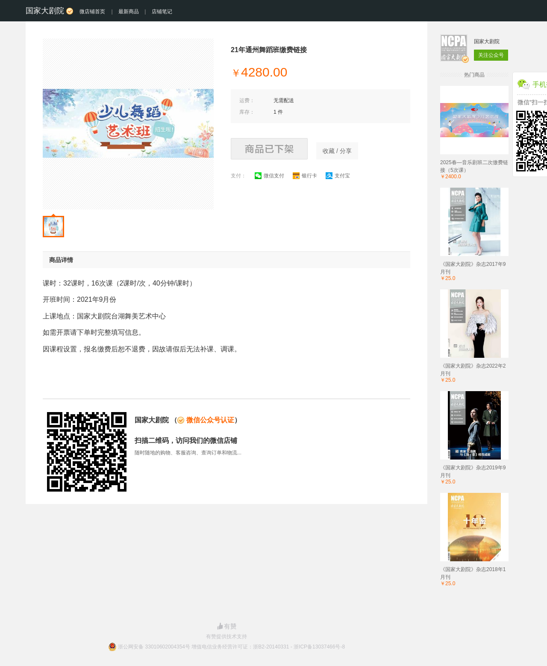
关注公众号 (491, 55)
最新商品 (128, 12)
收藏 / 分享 (337, 150)
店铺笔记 (162, 12)
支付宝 (338, 175)
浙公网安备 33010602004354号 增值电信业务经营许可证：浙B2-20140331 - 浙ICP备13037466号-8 (231, 647)
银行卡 (305, 175)
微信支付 (269, 175)
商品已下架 (269, 148)
